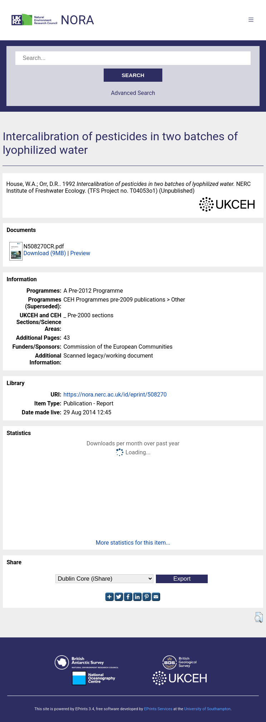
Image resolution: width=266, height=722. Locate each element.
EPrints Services (158, 709)
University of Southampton (207, 709)
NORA (77, 20)
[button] (259, 617)
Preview (80, 253)
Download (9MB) (44, 253)
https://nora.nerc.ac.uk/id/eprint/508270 (115, 394)
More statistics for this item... (133, 542)
